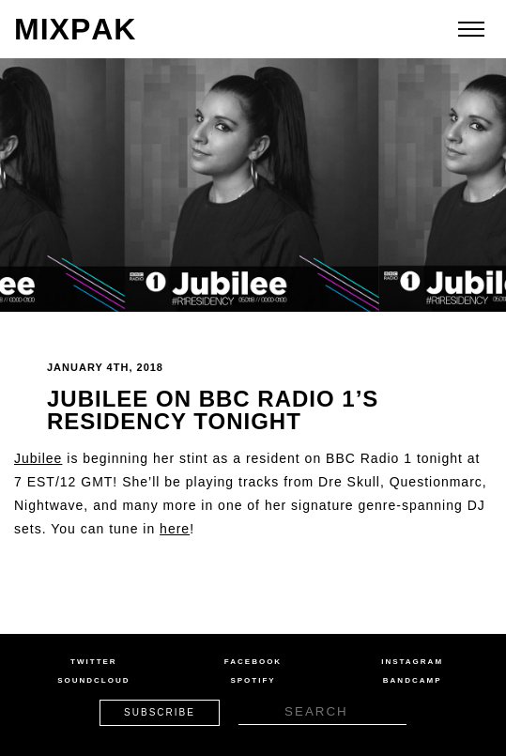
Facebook (253, 661)
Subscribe (159, 712)
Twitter (93, 661)
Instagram (412, 661)
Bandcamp (412, 680)
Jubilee (38, 458)
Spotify (252, 680)
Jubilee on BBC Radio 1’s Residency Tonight (212, 410)
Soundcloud (93, 680)
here (175, 528)
